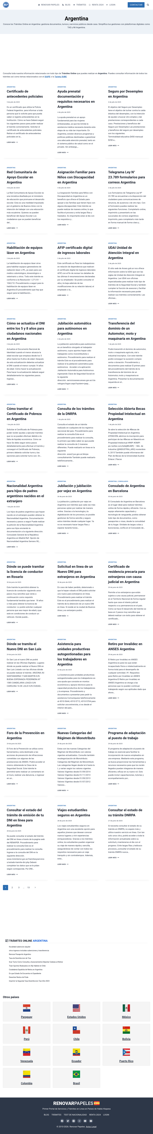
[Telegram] (79, 1121)
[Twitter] (68, 1121)
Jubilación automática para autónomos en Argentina (74, 328)
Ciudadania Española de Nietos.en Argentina (26, 970)
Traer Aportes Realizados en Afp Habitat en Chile (27, 966)
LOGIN (110, 5)
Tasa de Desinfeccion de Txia (20, 958)
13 (28, 887)
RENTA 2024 (96, 5)
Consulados (123, 481)
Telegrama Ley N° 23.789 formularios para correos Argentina (126, 177)
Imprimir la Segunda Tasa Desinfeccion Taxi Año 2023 (29, 981)
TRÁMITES (79, 5)
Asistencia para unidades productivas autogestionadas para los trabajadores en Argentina (73, 654)
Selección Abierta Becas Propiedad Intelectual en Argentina (126, 414)
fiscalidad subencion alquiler (20, 947)
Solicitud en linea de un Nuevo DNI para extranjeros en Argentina (76, 572)
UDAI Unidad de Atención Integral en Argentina (123, 253)
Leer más (12, 142)
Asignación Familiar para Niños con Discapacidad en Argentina (76, 177)
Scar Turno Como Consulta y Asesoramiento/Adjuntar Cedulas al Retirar (36, 962)
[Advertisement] (75, 55)
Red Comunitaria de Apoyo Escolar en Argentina (22, 177)
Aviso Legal (91, 1126)
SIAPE (47, 76)
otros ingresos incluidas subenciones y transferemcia (29, 951)
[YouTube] (85, 1121)
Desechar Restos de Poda (19, 977)
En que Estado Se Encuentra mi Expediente (25, 973)
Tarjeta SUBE (61, 76)
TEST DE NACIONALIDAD (75, 1115)
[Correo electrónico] (91, 1121)
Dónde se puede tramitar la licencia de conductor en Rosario (25, 572)
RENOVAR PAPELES (48, 5)
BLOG (66, 5)
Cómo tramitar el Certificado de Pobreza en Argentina (24, 414)
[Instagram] (74, 1121)
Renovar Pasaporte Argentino (20, 954)
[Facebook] (62, 1121)
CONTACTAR (136, 5)
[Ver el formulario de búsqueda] (148, 5)
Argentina (11, 87)
